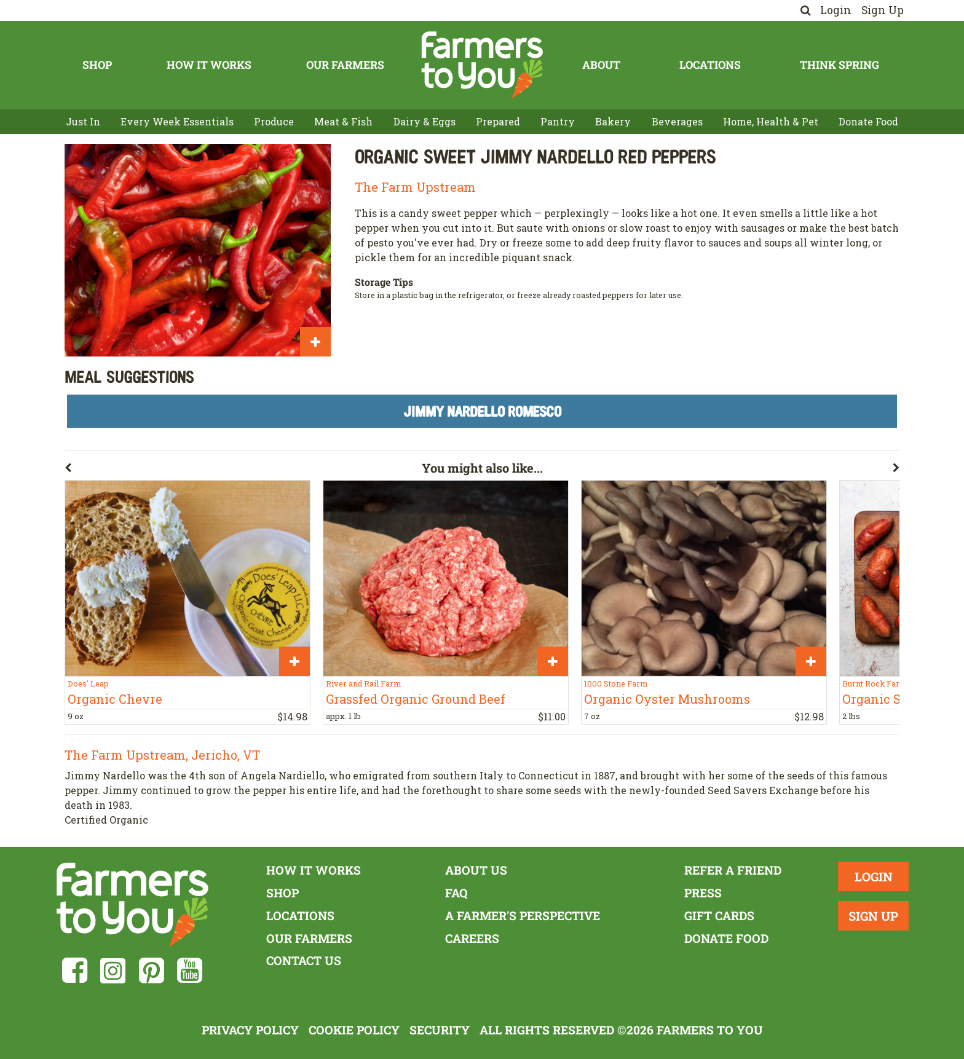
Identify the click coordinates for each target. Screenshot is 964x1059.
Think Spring (839, 65)
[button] (243, 470)
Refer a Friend (732, 870)
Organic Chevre (115, 698)
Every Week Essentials (177, 121)
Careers (472, 938)
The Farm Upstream (415, 187)
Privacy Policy (250, 1029)
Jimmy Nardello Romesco (482, 411)
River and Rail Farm (363, 683)
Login (835, 10)
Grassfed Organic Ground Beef (415, 698)
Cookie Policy (354, 1029)
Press (703, 892)
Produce (274, 121)
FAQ (456, 892)
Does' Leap (88, 683)
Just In (83, 121)
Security (439, 1029)
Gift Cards (719, 915)
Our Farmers (345, 65)
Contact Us (303, 960)
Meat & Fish (343, 121)
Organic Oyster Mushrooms (667, 698)
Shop (97, 65)
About (601, 65)
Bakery (613, 121)
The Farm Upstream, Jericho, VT (162, 755)
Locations (710, 65)
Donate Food (868, 121)
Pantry (557, 121)
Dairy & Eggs (424, 121)
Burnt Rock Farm (874, 683)
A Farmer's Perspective (522, 915)
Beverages (677, 121)
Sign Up (882, 10)
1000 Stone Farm (615, 683)
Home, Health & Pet (770, 121)
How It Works (209, 65)
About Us (476, 870)
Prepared (498, 121)
